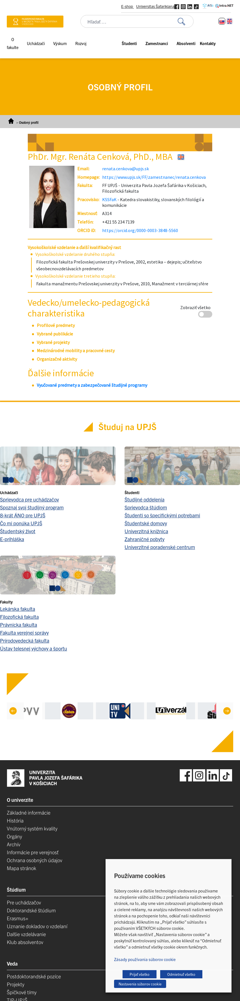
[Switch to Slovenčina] (222, 21)
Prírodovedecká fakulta (24, 640)
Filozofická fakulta (19, 616)
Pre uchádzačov (24, 902)
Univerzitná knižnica (146, 531)
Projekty (15, 984)
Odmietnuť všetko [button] (181, 974)
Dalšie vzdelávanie (26, 934)
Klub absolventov (25, 942)
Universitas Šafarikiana (155, 6)
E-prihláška (12, 539)
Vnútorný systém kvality (32, 828)
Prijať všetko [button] (139, 974)
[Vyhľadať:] (186, 21)
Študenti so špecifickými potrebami (162, 515)
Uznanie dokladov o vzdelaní (37, 926)
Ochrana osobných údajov (34, 860)
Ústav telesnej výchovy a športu (33, 648)
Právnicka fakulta (18, 624)
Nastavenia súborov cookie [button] (140, 983)
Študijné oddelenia (144, 499)
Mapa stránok (21, 868)
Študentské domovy (146, 523)
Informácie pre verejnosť (33, 852)
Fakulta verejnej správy (24, 632)
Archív (13, 844)
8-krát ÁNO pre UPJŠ (22, 515)
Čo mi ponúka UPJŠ (21, 523)
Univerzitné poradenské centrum (160, 547)
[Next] (227, 711)
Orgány (14, 836)
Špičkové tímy (22, 992)
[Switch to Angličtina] (229, 21)
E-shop (127, 6)
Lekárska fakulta (17, 608)
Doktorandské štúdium (31, 910)
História (15, 820)
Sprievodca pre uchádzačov (29, 499)
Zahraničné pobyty (144, 539)
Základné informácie (28, 812)
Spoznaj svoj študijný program (32, 507)
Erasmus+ (17, 918)
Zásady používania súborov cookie (145, 959)
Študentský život (17, 531)
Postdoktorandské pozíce (34, 976)
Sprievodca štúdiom (146, 507)
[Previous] (13, 711)
